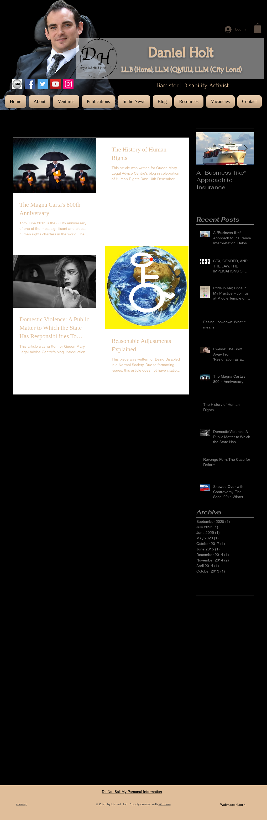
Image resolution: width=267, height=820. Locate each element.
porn (214, 757)
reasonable (218, 766)
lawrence (203, 741)
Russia (236, 649)
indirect (218, 724)
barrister (229, 683)
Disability (203, 616)
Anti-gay (224, 608)
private (227, 757)
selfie (240, 774)
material (247, 741)
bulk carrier (205, 691)
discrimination (207, 707)
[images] (17, 84)
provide (242, 757)
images (202, 724)
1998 (200, 608)
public (201, 766)
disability (232, 699)
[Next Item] (245, 148)
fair (228, 716)
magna (231, 741)
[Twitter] (43, 84)
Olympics (220, 649)
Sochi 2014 (218, 658)
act (213, 674)
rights (228, 774)
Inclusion (244, 633)
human (240, 716)
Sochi (201, 658)
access (202, 674)
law (241, 732)
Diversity (221, 616)
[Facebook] (30, 84)
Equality (203, 633)
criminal (202, 699)
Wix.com (165, 804)
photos (202, 757)
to (250, 782)
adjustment (228, 674)
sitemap (21, 804)
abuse (247, 666)
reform (236, 766)
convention (239, 691)
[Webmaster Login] (233, 804)
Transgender (206, 666)
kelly (231, 732)
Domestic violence (211, 624)
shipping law (236, 782)
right (217, 774)
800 (211, 608)
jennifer (219, 732)
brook (244, 683)
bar (216, 683)
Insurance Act (227, 641)
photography (234, 749)
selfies (201, 782)
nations (202, 749)
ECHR (235, 624)
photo (216, 749)
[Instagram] (68, 84)
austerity (203, 683)
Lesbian (203, 649)
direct (217, 699)
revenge (203, 774)
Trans (235, 658)
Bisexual (241, 608)
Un (223, 666)
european (215, 716)
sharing (216, 782)
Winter (233, 666)
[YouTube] (55, 84)
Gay (230, 633)
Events (218, 633)
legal (218, 741)
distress (228, 707)
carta (222, 691)
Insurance (204, 641)
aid (243, 674)
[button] (257, 28)
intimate (203, 732)
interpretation (238, 724)
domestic (245, 707)
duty (199, 716)
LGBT (247, 641)
